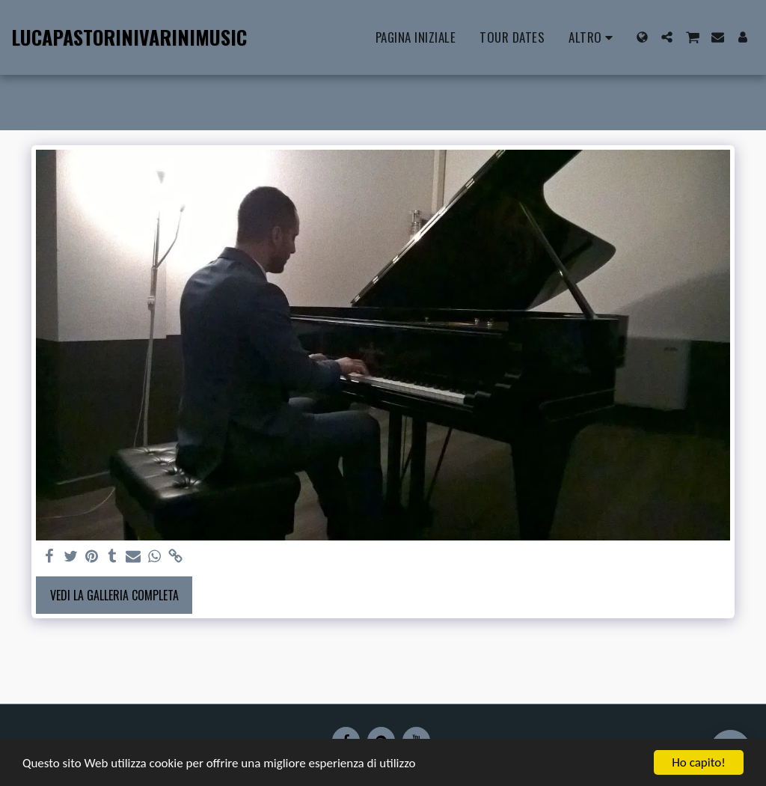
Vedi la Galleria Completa (114, 595)
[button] (666, 37)
